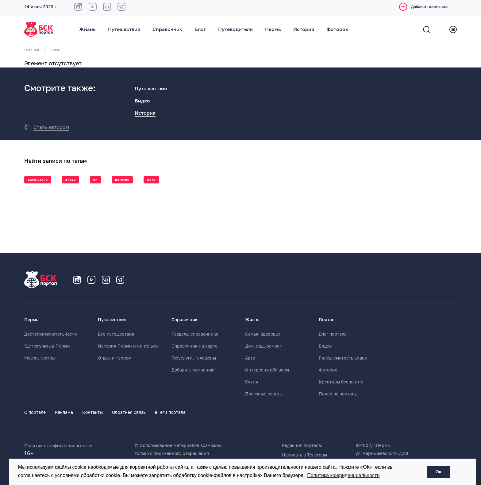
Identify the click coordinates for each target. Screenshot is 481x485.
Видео (142, 101)
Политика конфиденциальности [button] (343, 475)
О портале (35, 412)
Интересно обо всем (267, 370)
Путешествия (124, 29)
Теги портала (170, 412)
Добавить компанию (192, 370)
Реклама (64, 412)
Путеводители (235, 29)
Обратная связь (128, 412)
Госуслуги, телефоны (193, 358)
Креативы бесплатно (341, 381)
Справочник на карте (194, 346)
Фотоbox (337, 29)
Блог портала (333, 334)
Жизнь (87, 29)
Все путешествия (116, 334)
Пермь (273, 29)
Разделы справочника (194, 334)
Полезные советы (264, 393)
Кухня (251, 381)
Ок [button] (438, 471)
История (303, 29)
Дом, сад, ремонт (263, 346)
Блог (200, 29)
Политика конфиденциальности (58, 445)
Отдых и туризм (114, 358)
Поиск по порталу (338, 393)
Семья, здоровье (262, 334)
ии (95, 180)
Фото (151, 180)
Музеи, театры (39, 358)
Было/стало (38, 180)
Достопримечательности (50, 334)
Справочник (167, 29)
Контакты (92, 412)
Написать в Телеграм (304, 454)
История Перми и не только (128, 346)
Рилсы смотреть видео (343, 358)
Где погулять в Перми (47, 346)
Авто (250, 358)
